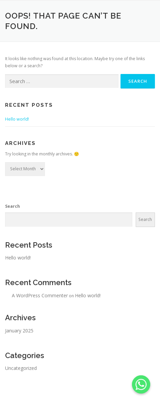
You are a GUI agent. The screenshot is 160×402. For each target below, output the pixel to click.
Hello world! (17, 119)
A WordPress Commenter (40, 295)
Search (12, 206)
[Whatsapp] (141, 384)
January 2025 (19, 330)
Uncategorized (21, 368)
